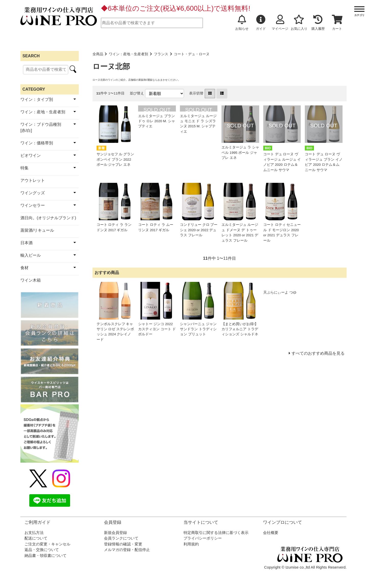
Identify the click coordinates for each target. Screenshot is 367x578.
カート (337, 23)
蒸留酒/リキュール (37, 230)
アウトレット (32, 180)
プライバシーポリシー (203, 538)
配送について (35, 538)
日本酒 (26, 243)
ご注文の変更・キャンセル (47, 544)
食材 (24, 268)
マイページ (280, 23)
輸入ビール (30, 255)
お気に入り (299, 23)
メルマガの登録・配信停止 (127, 549)
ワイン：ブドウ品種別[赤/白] (40, 127)
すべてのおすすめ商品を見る (318, 353)
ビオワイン (30, 155)
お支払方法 (34, 532)
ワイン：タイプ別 (36, 99)
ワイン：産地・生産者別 (128, 54)
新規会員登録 (115, 532)
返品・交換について (41, 549)
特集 (24, 168)
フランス (161, 54)
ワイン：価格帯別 (36, 143)
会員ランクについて (121, 538)
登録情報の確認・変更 (123, 544)
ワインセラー (32, 205)
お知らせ (241, 23)
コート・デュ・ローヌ (191, 54)
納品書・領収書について (45, 555)
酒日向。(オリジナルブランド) (48, 218)
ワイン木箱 (30, 280)
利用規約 (191, 544)
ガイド (261, 23)
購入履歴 (318, 23)
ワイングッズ (32, 193)
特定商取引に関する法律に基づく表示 (216, 532)
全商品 (98, 54)
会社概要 (270, 532)
